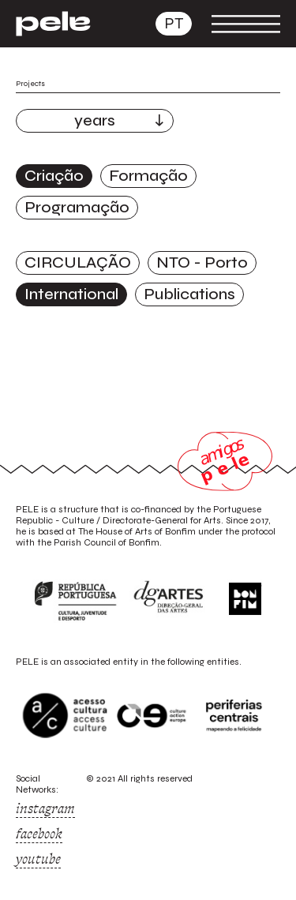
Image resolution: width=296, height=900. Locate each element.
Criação (54, 176)
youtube (38, 859)
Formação (148, 176)
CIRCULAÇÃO (77, 262)
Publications (189, 294)
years (94, 120)
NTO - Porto (202, 262)
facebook (39, 833)
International (71, 294)
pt (173, 23)
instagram (45, 808)
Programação (76, 207)
